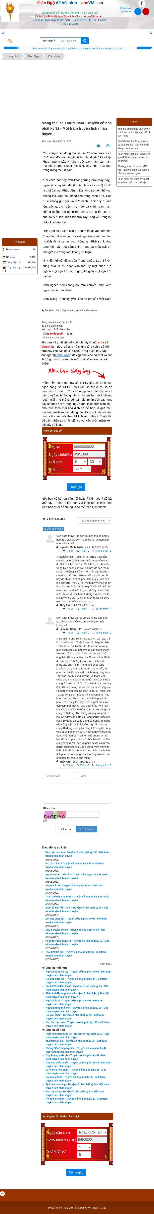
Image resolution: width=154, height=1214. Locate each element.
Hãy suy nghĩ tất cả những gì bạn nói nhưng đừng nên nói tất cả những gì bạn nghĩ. (78, 48)
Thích (83, 550)
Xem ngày (76, 1172)
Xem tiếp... (106, 963)
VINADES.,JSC (97, 1207)
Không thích (101, 550)
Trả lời (69, 550)
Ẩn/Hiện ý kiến (53, 529)
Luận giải (75, 487)
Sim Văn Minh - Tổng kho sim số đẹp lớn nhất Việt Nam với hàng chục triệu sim (133, 145)
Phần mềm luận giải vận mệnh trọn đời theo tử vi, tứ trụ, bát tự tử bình (134, 157)
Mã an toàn (49, 808)
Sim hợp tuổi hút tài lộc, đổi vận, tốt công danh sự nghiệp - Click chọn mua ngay (134, 170)
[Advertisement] (77, 90)
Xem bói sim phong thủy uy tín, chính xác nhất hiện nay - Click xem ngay (134, 132)
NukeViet (68, 1207)
